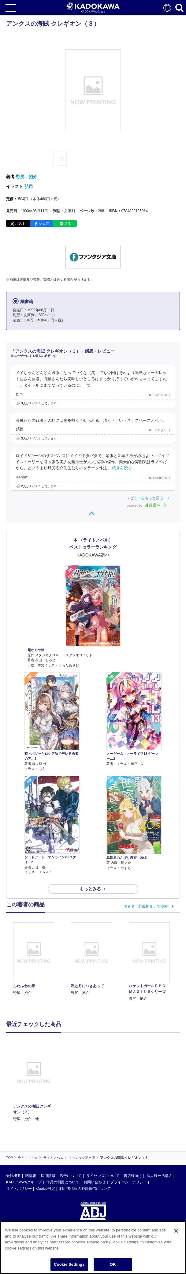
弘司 (28, 186)
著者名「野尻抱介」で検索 (146, 906)
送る (67, 223)
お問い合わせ (95, 1182)
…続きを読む (120, 468)
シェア (44, 223)
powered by (148, 505)
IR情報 (30, 1176)
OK (113, 1264)
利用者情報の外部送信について (85, 1188)
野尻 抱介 (26, 176)
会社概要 (13, 1176)
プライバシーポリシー (128, 1182)
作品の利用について (62, 1182)
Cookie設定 (45, 1188)
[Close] (176, 1231)
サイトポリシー (19, 1188)
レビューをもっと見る (144, 498)
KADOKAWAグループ (24, 1182)
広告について (71, 1176)
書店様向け (133, 1176)
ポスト (20, 223)
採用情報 (48, 1176)
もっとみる (90, 888)
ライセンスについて (102, 1176)
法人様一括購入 (159, 1176)
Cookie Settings (69, 1264)
